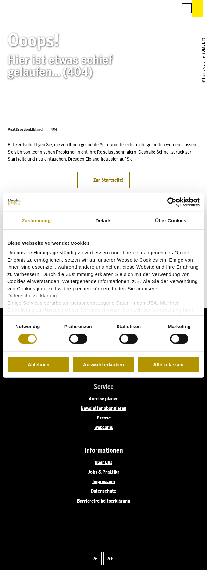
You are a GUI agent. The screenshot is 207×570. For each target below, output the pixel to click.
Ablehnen (38, 364)
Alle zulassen (168, 364)
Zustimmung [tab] (36, 220)
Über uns (103, 462)
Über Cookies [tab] (170, 220)
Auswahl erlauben (103, 364)
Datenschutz (103, 491)
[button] (144, 8)
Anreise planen (103, 399)
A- (95, 558)
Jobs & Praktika (103, 472)
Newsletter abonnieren (103, 408)
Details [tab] (103, 220)
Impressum (103, 481)
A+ (110, 558)
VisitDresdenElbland (25, 129)
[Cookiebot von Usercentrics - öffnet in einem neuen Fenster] (172, 202)
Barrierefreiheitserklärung (103, 501)
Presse (104, 418)
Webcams (103, 427)
